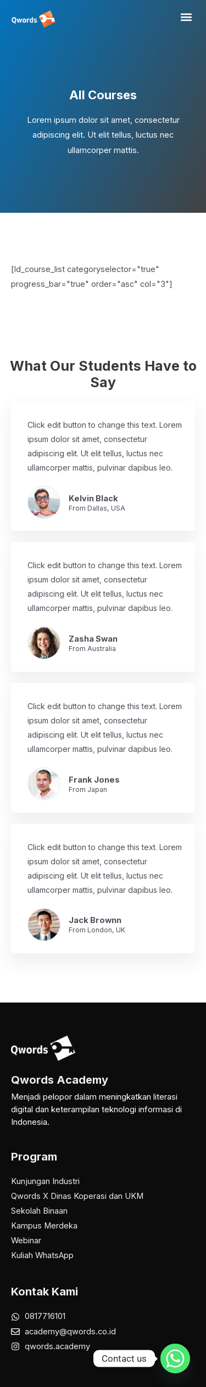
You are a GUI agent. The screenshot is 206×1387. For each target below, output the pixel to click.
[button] (186, 17)
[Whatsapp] (175, 1358)
